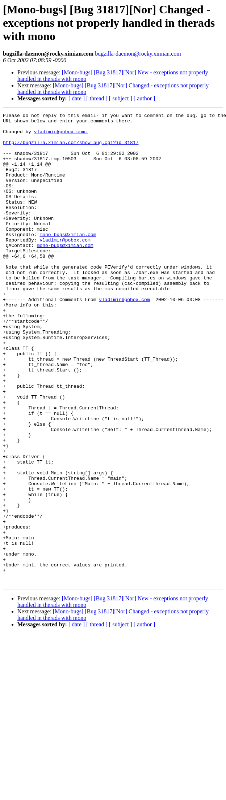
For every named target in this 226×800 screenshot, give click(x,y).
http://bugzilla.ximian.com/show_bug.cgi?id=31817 (70, 148)
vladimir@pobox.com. (61, 135)
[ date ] (76, 98)
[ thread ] (97, 98)
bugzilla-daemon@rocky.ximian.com (138, 54)
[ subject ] (120, 98)
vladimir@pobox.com (64, 265)
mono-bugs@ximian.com (67, 259)
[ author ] (144, 98)
